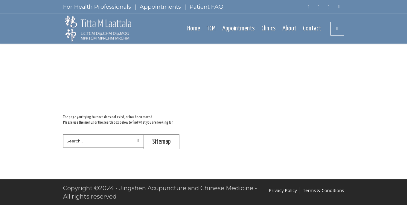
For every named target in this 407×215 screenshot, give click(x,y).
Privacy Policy (283, 190)
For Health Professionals (97, 6)
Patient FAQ (206, 6)
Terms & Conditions (323, 190)
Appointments (160, 6)
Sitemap (161, 141)
